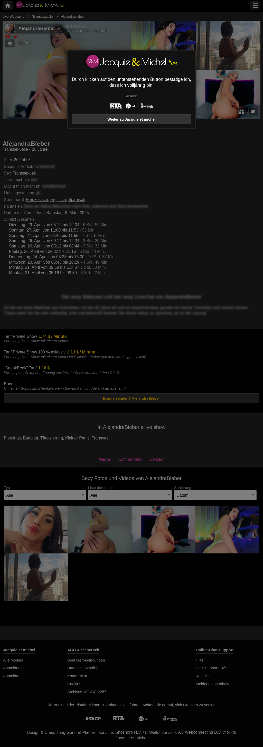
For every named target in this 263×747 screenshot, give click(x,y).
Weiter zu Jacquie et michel (131, 119)
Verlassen (131, 95)
